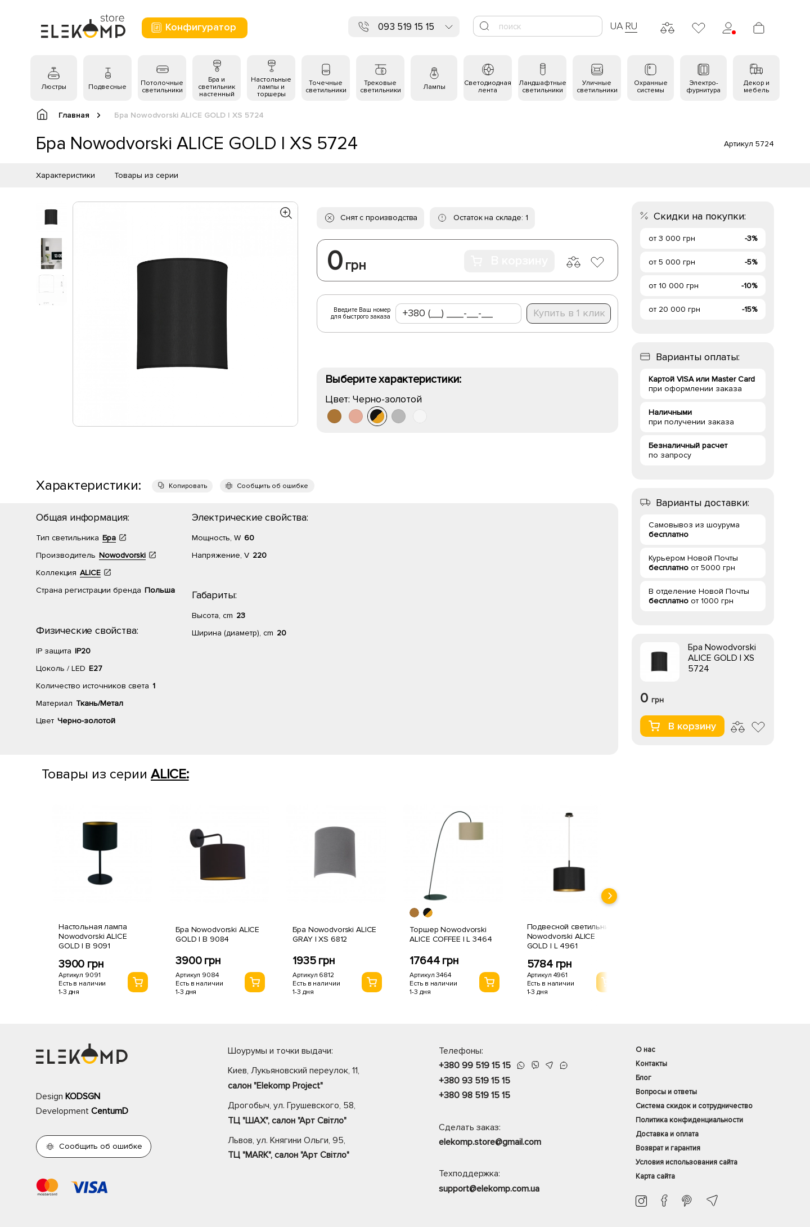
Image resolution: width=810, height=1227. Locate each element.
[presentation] (609, 896)
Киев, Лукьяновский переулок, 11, (313, 1079)
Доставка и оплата (667, 1134)
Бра (109, 538)
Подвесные (107, 87)
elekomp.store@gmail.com (490, 1142)
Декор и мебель (757, 87)
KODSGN (82, 1096)
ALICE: (170, 774)
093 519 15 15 (406, 27)
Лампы (434, 87)
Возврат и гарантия (668, 1148)
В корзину (509, 260)
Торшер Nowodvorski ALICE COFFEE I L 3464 (451, 934)
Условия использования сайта (686, 1162)
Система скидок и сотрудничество (694, 1105)
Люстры (53, 87)
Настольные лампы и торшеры (271, 86)
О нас (645, 1049)
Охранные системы (651, 87)
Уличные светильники (597, 87)
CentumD (109, 1111)
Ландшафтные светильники (542, 87)
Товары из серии (146, 175)
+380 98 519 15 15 (474, 1095)
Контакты (651, 1063)
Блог (643, 1077)
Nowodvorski (122, 555)
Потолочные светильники (162, 87)
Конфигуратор (193, 27)
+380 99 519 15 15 (475, 1065)
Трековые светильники (380, 87)
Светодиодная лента (487, 87)
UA (616, 26)
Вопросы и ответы (666, 1091)
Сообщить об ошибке (272, 486)
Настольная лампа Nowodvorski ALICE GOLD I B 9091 (92, 936)
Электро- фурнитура (703, 87)
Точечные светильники (325, 87)
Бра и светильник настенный (216, 86)
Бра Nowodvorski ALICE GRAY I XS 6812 (334, 934)
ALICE (90, 572)
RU (631, 26)
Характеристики (65, 175)
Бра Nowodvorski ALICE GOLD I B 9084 (217, 934)
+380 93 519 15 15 (474, 1080)
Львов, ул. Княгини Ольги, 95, (313, 1149)
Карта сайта (655, 1176)
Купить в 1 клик (569, 313)
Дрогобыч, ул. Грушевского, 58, (313, 1114)
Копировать (188, 486)
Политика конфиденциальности (689, 1120)
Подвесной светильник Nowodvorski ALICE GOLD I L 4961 (570, 936)
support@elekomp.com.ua (489, 1188)
